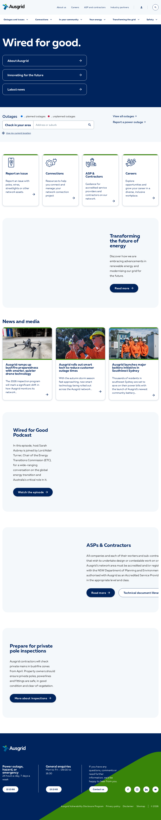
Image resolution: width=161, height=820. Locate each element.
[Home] (14, 749)
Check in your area (18, 124)
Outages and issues (16, 19)
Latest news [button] (44, 89)
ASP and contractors (95, 7)
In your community (71, 19)
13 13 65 (54, 789)
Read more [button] (124, 288)
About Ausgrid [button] (44, 60)
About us (61, 7)
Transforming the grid (126, 19)
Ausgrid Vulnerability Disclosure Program (82, 806)
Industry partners (119, 7)
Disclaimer (128, 806)
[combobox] (63, 125)
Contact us (98, 789)
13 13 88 (10, 789)
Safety (152, 19)
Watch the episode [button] (33, 492)
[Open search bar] (155, 7)
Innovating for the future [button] (44, 75)
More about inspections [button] (33, 698)
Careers (75, 7)
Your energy (97, 19)
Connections (44, 19)
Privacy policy (113, 806)
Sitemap (141, 806)
